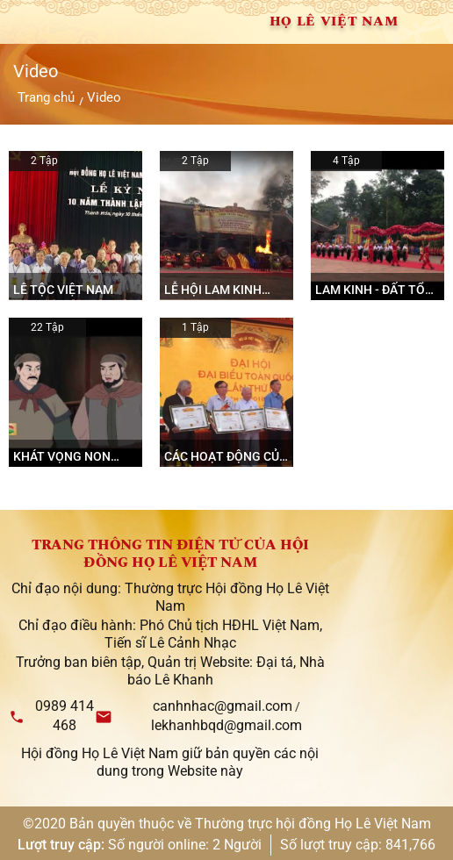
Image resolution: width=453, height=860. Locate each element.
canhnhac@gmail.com (222, 706)
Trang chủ (46, 97)
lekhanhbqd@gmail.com (226, 725)
